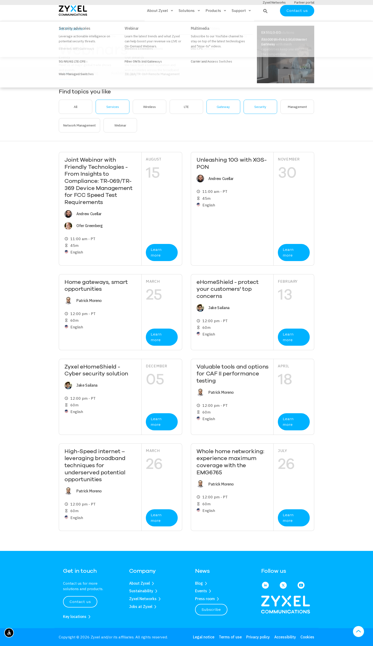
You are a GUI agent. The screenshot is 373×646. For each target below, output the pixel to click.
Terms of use (230, 637)
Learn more (156, 266)
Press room (205, 598)
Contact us (297, 24)
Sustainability (141, 591)
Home (63, 41)
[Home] (73, 24)
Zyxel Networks (143, 598)
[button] (265, 24)
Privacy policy (258, 637)
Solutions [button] (190, 24)
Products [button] (216, 24)
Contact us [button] (80, 601)
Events (201, 591)
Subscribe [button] (211, 609)
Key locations (74, 616)
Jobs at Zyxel (140, 606)
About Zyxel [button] (160, 24)
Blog (199, 583)
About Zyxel (139, 583)
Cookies (307, 637)
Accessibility (285, 637)
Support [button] (242, 24)
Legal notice (203, 637)
